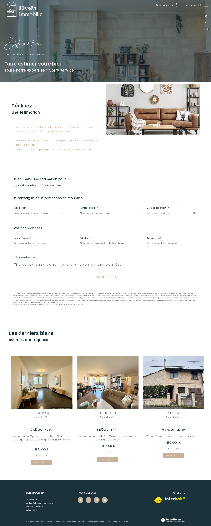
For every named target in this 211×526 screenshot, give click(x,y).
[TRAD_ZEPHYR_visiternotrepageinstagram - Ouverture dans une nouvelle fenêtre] (97, 500)
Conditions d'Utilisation (64, 304)
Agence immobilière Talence (17, 55)
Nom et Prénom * (22, 238)
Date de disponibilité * (158, 208)
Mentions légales (92, 522)
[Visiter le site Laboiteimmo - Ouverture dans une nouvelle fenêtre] (173, 520)
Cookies (126, 522)
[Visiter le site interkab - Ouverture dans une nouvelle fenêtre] (175, 498)
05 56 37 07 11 (31, 499)
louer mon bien (52, 185)
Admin (102, 522)
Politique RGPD (118, 522)
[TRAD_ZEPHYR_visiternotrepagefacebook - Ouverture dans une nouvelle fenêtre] (81, 500)
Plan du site (81, 522)
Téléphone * (86, 238)
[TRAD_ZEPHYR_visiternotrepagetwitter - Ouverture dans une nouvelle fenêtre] (88, 500)
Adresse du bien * (89, 208)
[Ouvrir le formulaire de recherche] (192, 5)
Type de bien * (21, 208)
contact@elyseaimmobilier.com (39, 503)
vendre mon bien (27, 185)
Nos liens (109, 522)
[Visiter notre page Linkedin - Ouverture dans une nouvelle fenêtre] (105, 500)
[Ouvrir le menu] (206, 5)
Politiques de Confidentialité (46, 304)
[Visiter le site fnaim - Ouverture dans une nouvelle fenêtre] (158, 500)
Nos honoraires (71, 522)
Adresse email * (154, 238)
